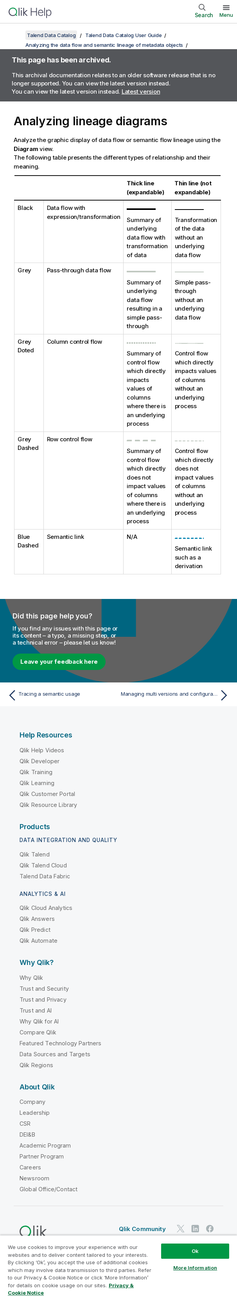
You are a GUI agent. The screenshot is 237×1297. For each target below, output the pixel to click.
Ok (195, 1251)
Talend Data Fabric (45, 876)
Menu (226, 15)
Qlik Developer (39, 761)
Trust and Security (44, 988)
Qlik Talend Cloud (43, 865)
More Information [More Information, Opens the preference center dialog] (195, 1268)
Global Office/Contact (48, 1189)
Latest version (141, 91)
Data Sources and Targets (55, 1054)
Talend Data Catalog (51, 35)
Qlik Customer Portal (47, 794)
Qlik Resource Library (48, 804)
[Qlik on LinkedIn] (195, 1229)
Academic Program (45, 1145)
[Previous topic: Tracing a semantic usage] (61, 695)
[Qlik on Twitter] (181, 1229)
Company (32, 1101)
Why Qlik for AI (39, 1021)
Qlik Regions (36, 1065)
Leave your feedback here (59, 661)
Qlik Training (36, 772)
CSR (25, 1123)
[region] (118, 1266)
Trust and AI (36, 1010)
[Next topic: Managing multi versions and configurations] (176, 695)
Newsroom (34, 1178)
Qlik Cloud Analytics (46, 907)
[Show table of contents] (16, 35)
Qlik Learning (37, 783)
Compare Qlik (38, 1032)
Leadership (35, 1112)
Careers (30, 1167)
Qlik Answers (37, 918)
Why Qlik (31, 977)
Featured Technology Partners (60, 1043)
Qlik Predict (35, 929)
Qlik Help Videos (42, 750)
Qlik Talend (35, 854)
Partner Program (42, 1156)
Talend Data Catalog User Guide (123, 35)
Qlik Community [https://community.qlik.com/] (142, 1229)
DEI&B (27, 1134)
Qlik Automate (38, 940)
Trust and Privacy (43, 999)
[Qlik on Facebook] (210, 1229)
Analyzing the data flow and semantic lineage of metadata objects (104, 45)
